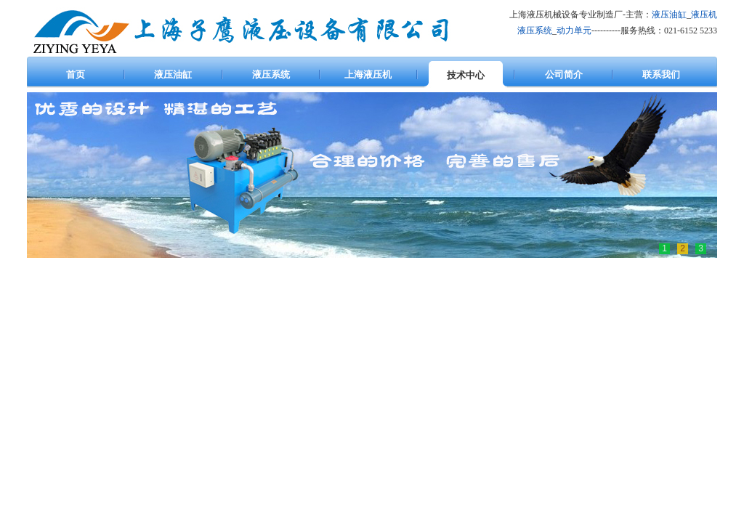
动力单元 (574, 30)
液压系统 (534, 30)
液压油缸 (669, 14)
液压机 (704, 14)
